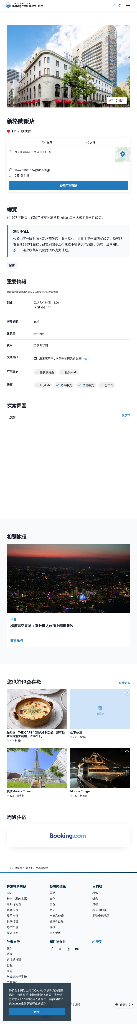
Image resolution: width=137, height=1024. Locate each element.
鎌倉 (95, 898)
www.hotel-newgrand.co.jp (32, 170)
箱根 (95, 904)
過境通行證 (14, 960)
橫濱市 (26, 131)
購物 (52, 927)
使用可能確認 (68, 185)
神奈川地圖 (99, 910)
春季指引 (12, 910)
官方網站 (44, 292)
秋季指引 (12, 921)
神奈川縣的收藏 (17, 898)
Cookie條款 (18, 1003)
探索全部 (12, 933)
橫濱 (95, 893)
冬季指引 (12, 927)
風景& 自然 (57, 921)
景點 (52, 893)
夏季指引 (12, 916)
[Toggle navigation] (127, 5)
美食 (52, 904)
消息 (9, 893)
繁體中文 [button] (123, 1005)
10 (117, 100)
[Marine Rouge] (100, 772)
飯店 (12, 266)
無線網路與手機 (17, 977)
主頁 (9, 867)
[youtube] (76, 949)
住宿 (9, 948)
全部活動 (55, 933)
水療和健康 (57, 916)
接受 (37, 1012)
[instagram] (68, 949)
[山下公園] (100, 714)
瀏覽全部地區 (101, 916)
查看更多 (124, 683)
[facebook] (52, 949)
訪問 (9, 954)
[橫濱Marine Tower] (37, 772)
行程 (9, 965)
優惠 (9, 971)
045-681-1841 (24, 175)
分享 (91, 142)
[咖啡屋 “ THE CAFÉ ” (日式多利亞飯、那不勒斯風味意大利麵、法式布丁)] (37, 715)
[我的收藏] (120, 5)
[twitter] (60, 949)
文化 (52, 898)
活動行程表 (14, 904)
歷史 (52, 910)
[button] (119, 5)
